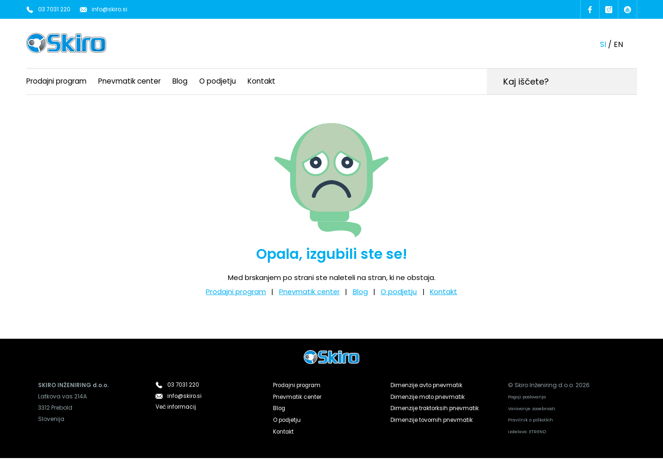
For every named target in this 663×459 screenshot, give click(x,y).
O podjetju (217, 81)
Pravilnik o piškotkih (530, 421)
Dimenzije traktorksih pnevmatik (435, 408)
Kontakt (261, 81)
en (618, 44)
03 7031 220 (54, 9)
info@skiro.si (109, 9)
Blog (179, 81)
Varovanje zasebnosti (532, 409)
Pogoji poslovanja (527, 397)
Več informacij (176, 408)
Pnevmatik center (129, 81)
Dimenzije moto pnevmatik (428, 397)
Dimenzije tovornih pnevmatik (432, 419)
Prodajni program (56, 81)
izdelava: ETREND (527, 432)
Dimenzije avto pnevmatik (427, 385)
